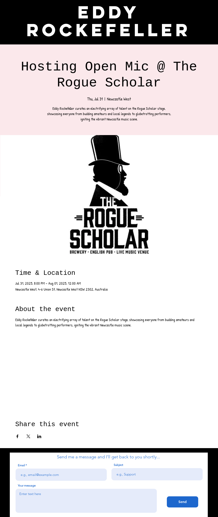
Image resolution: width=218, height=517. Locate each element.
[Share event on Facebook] (17, 436)
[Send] (182, 501)
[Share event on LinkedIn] (39, 436)
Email (21, 465)
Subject (118, 464)
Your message (27, 485)
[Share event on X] (28, 436)
